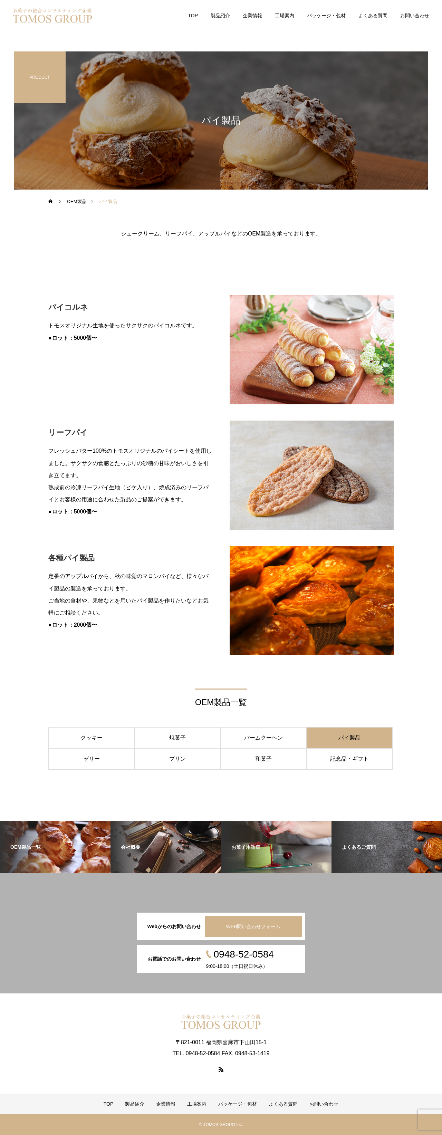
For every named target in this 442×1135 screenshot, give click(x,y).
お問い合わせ (414, 15)
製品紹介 (220, 15)
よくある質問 (372, 15)
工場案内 (284, 15)
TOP (193, 15)
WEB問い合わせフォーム (253, 926)
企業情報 (252, 15)
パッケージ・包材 (326, 15)
